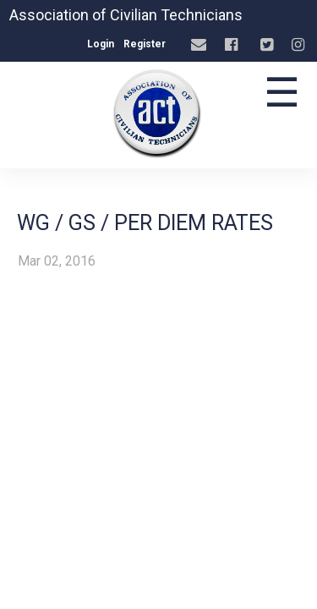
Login (100, 44)
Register (144, 44)
